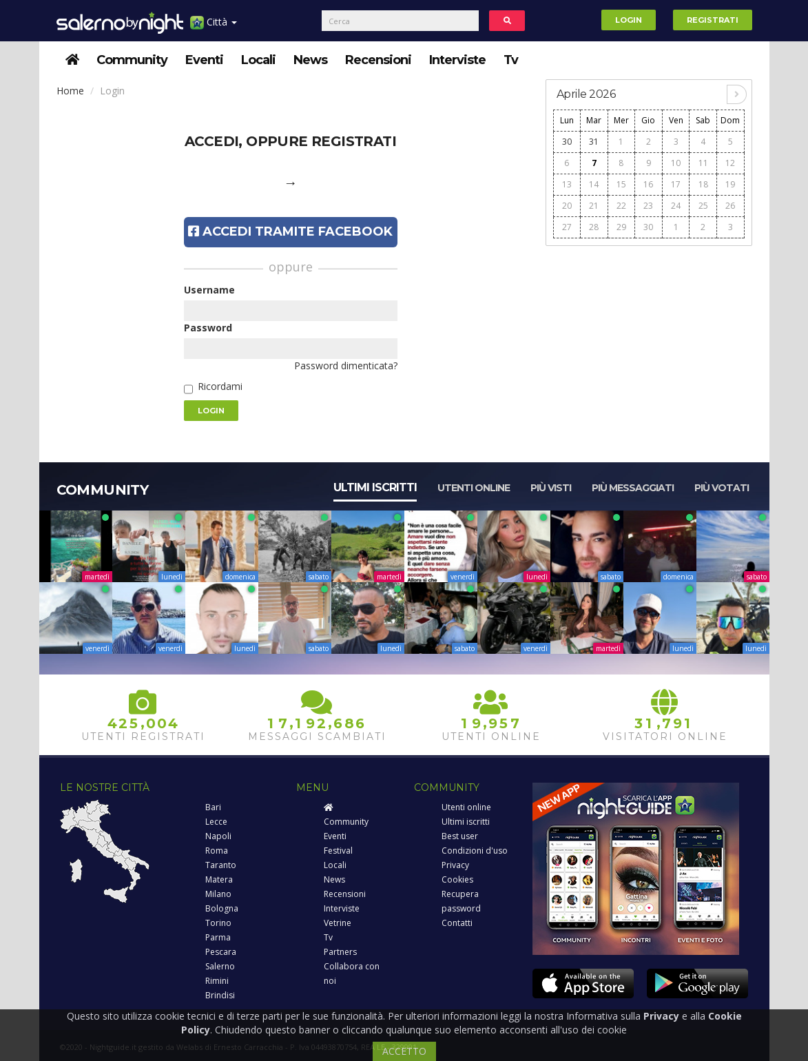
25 (703, 206)
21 (594, 206)
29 (621, 227)
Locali (258, 60)
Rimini (217, 981)
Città (213, 27)
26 (730, 206)
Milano (218, 894)
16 (648, 184)
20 (567, 206)
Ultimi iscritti (375, 487)
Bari (213, 807)
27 (567, 227)
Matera (219, 879)
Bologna (221, 908)
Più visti (550, 488)
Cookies (457, 879)
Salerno (220, 966)
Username (209, 289)
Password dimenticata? (345, 365)
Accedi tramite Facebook (290, 231)
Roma (216, 850)
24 (676, 206)
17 (676, 184)
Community (131, 60)
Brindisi (220, 995)
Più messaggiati (633, 488)
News (310, 60)
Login (628, 20)
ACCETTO (404, 1051)
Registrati (712, 20)
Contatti (457, 923)
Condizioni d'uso (475, 850)
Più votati (721, 488)
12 (730, 163)
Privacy (455, 865)
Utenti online (473, 488)
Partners (340, 952)
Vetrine (337, 923)
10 (676, 163)
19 (730, 184)
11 (703, 163)
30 (567, 141)
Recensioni (378, 60)
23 (648, 206)
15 (621, 184)
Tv (511, 60)
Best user (460, 836)
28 (594, 227)
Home (70, 90)
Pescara (220, 952)
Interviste (457, 60)
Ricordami (220, 386)
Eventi (204, 60)
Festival (338, 850)
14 (594, 184)
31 (594, 141)
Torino (218, 923)
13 (567, 184)
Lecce (216, 821)
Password (208, 327)
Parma (218, 937)
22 (621, 206)
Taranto (220, 865)
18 (703, 184)
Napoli (218, 836)
